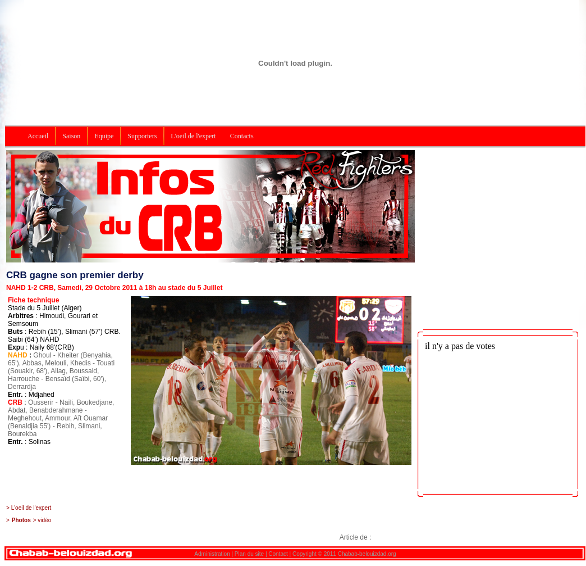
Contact (277, 554)
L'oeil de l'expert (31, 508)
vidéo (44, 520)
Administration (212, 554)
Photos (21, 520)
